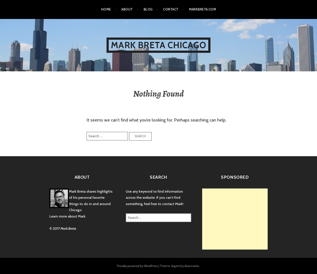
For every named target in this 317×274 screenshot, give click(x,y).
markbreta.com (202, 9)
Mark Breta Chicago (158, 45)
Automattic (191, 266)
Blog (148, 9)
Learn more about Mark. (67, 216)
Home (106, 9)
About (127, 9)
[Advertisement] (239, 219)
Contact (170, 9)
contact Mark (172, 204)
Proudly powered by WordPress (137, 266)
